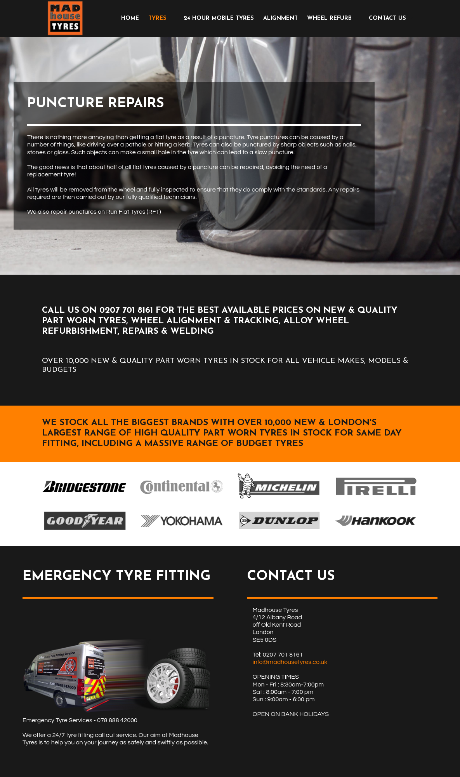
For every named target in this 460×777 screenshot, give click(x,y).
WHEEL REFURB (329, 18)
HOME (130, 18)
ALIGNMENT (280, 18)
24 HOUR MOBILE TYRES (219, 18)
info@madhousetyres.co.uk (290, 662)
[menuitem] (130, 18)
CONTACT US (387, 18)
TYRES (157, 18)
